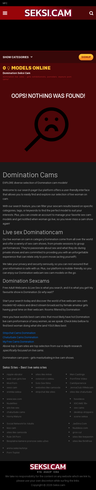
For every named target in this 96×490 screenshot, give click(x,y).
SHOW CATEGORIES (16, 57)
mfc (5, 3)
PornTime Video (78, 378)
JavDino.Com (80, 423)
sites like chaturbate (81, 391)
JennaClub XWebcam (81, 387)
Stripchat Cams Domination (19, 333)
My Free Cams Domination (18, 341)
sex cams (79, 407)
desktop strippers (83, 412)
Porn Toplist (13, 452)
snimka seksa (14, 391)
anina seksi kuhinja (17, 448)
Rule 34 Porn (14, 436)
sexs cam (12, 387)
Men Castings (77, 374)
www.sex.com (14, 398)
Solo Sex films (43, 383)
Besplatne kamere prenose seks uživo (27, 441)
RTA (39, 472)
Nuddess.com (80, 427)
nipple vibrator (15, 374)
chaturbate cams (16, 412)
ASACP (48, 472)
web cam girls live (16, 378)
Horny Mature (14, 416)
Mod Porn (12, 383)
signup (86, 57)
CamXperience (78, 383)
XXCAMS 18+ (80, 403)
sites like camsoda (17, 432)
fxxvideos (79, 398)
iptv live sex (13, 407)
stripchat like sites (45, 391)
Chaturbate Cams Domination (20, 337)
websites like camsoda (48, 387)
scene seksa (81, 416)
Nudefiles (12, 403)
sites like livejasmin (83, 436)
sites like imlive (44, 374)
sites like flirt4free (82, 441)
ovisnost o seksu (45, 378)
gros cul (77, 432)
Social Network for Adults (20, 423)
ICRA (56, 472)
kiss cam (11, 427)
